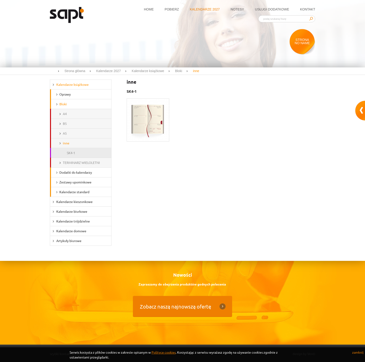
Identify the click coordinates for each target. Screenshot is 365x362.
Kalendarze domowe (71, 231)
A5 (65, 133)
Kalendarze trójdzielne (73, 221)
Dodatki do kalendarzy (75, 172)
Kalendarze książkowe (72, 84)
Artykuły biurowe (68, 241)
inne (66, 143)
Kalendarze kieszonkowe (74, 201)
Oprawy (65, 94)
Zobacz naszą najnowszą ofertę (175, 306)
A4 (65, 114)
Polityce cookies (164, 352)
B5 (65, 123)
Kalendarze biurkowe (71, 211)
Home (149, 9)
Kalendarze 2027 (205, 9)
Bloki (63, 104)
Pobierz (172, 9)
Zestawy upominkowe (75, 182)
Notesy (237, 9)
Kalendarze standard (74, 192)
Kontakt (307, 9)
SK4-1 (71, 153)
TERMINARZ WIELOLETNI (81, 162)
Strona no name (302, 41)
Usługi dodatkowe (272, 9)
